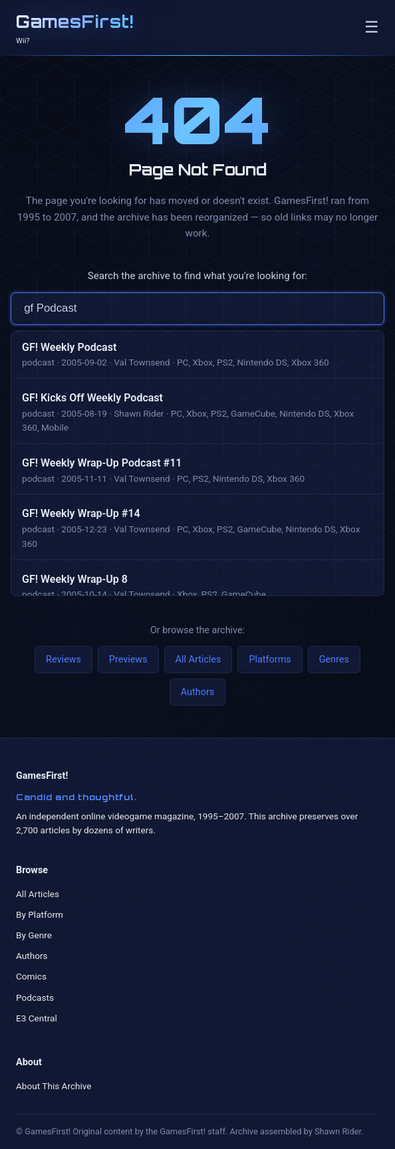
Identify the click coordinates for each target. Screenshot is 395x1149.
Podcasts (35, 997)
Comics (31, 976)
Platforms (270, 659)
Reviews (63, 659)
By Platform (39, 914)
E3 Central (36, 1018)
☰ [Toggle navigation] (371, 27)
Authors (197, 692)
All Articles (198, 659)
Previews (128, 659)
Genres (334, 659)
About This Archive (54, 1086)
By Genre (34, 935)
